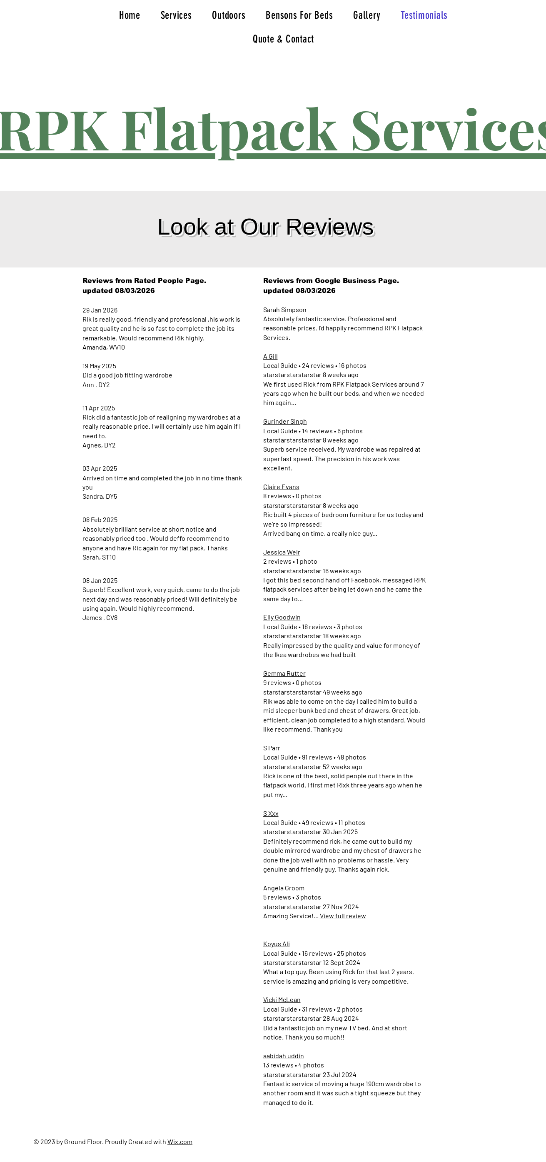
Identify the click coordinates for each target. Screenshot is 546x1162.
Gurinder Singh (285, 421)
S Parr (271, 748)
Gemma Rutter (284, 673)
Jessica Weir (281, 552)
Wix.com (179, 1141)
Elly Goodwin (282, 617)
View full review (343, 916)
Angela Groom (283, 888)
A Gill (270, 356)
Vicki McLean (282, 999)
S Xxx (271, 813)
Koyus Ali (276, 943)
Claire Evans (281, 486)
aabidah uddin (283, 1056)
